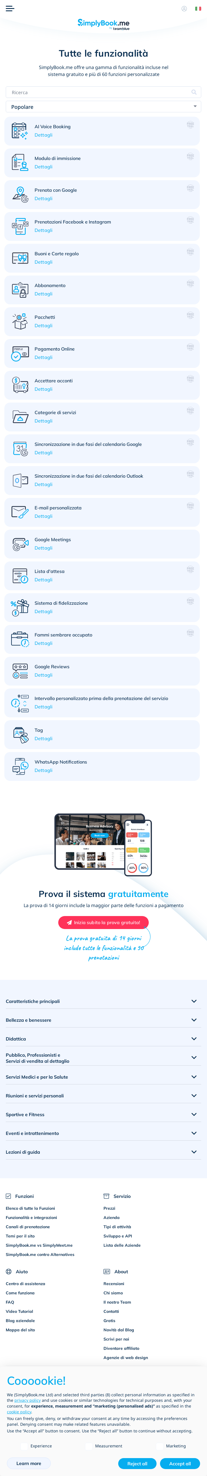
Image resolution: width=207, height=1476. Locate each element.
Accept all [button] (180, 1463)
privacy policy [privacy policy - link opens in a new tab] (27, 1400)
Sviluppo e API (117, 1236)
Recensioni (113, 1283)
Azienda (111, 1217)
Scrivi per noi (116, 1339)
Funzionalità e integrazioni (31, 1217)
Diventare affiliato (121, 1348)
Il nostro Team (117, 1302)
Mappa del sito (20, 1329)
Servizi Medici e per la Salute (37, 1077)
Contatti (111, 1311)
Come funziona (20, 1293)
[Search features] (103, 92)
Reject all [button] (137, 1463)
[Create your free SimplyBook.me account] (103, 922)
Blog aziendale (20, 1320)
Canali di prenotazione (28, 1226)
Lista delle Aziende (122, 1245)
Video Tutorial (19, 1311)
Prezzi (109, 1208)
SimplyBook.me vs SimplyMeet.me (39, 1245)
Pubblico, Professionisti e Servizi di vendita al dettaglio (37, 1058)
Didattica (16, 1039)
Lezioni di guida (23, 1152)
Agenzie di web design (125, 1357)
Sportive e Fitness (25, 1114)
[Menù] (10, 8)
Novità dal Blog (118, 1329)
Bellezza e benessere (28, 1020)
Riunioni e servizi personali (35, 1096)
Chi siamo (113, 1293)
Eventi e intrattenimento (32, 1133)
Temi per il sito (20, 1236)
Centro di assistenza (25, 1283)
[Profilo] (184, 8)
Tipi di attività (117, 1226)
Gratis (109, 1320)
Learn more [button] (28, 1463)
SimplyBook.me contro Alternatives (40, 1254)
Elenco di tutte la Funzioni (30, 1208)
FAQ (10, 1302)
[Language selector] (196, 8)
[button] (102, 131)
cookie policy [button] (19, 1411)
